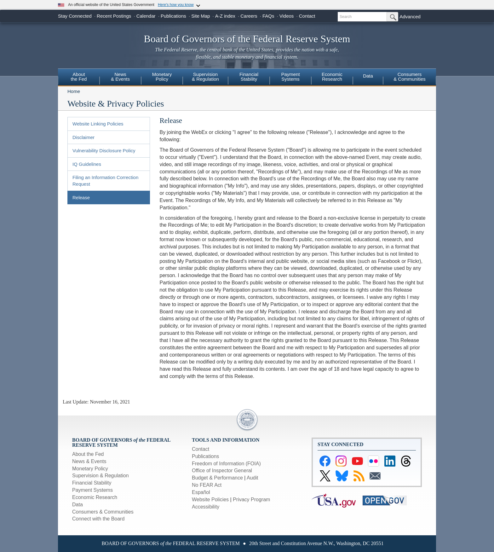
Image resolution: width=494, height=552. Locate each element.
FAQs (268, 16)
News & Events (89, 461)
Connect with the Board (98, 518)
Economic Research (94, 497)
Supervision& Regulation (205, 77)
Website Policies (210, 499)
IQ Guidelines (86, 164)
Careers (248, 16)
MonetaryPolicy (162, 77)
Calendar (146, 16)
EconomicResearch (332, 77)
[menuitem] (79, 77)
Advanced (410, 16)
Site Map (200, 16)
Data (368, 75)
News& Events (120, 77)
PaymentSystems (290, 77)
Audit (252, 477)
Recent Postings (114, 16)
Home (73, 91)
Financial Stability (92, 482)
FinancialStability (248, 77)
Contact (307, 16)
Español (201, 492)
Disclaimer (83, 137)
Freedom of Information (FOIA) (226, 463)
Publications (173, 16)
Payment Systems (92, 490)
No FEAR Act (206, 485)
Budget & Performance (217, 477)
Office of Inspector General (222, 470)
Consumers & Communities (409, 77)
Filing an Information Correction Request (105, 181)
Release (81, 197)
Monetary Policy (90, 468)
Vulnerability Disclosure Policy (103, 150)
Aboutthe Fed (79, 77)
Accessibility (205, 506)
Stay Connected (75, 16)
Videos (286, 16)
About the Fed (88, 454)
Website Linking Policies (97, 123)
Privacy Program (251, 499)
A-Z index (225, 16)
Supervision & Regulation (100, 475)
